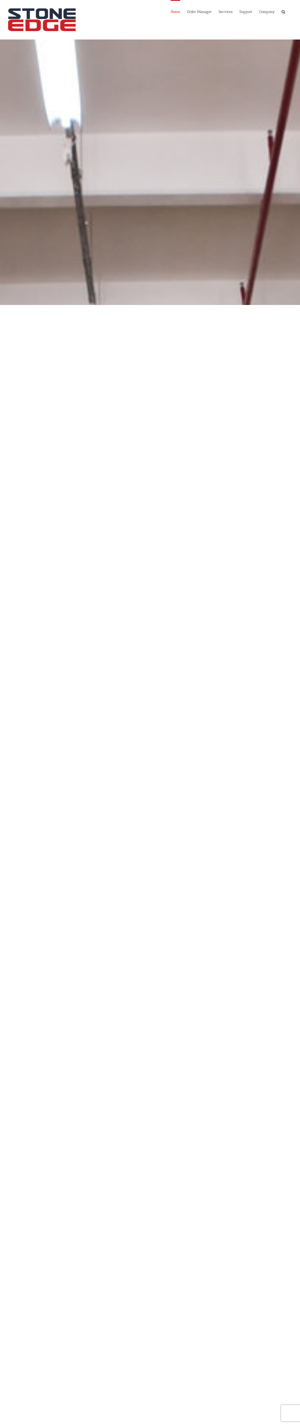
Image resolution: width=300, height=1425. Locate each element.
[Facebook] (211, 1389)
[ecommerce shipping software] (248, 373)
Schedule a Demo (24, 1415)
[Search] (283, 11)
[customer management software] (150, 514)
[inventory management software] (150, 373)
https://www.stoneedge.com (37, 1410)
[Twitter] (219, 1389)
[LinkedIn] (227, 1389)
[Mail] (235, 1389)
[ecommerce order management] (51, 373)
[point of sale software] (51, 514)
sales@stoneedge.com (35, 1405)
